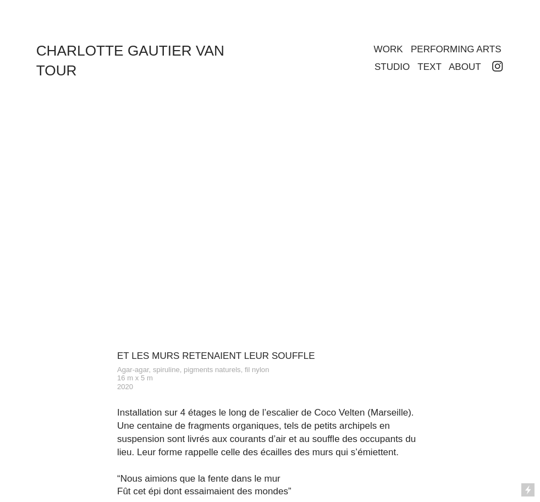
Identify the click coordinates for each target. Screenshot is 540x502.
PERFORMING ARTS (456, 49)
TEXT (429, 67)
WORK (388, 49)
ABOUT (465, 67)
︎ (497, 67)
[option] (270, 232)
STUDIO (392, 67)
